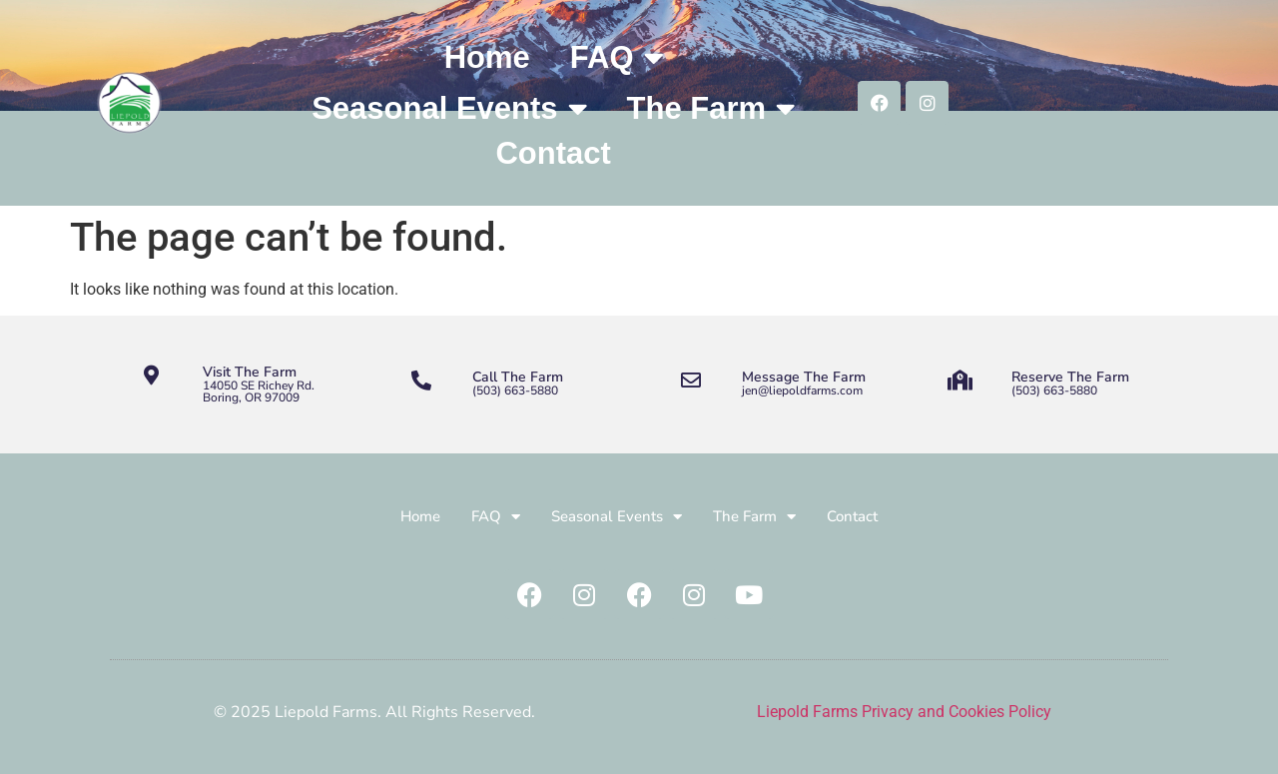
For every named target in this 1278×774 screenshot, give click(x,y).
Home (487, 57)
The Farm (711, 108)
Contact (552, 153)
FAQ (616, 57)
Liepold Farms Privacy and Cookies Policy (904, 711)
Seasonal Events (449, 108)
